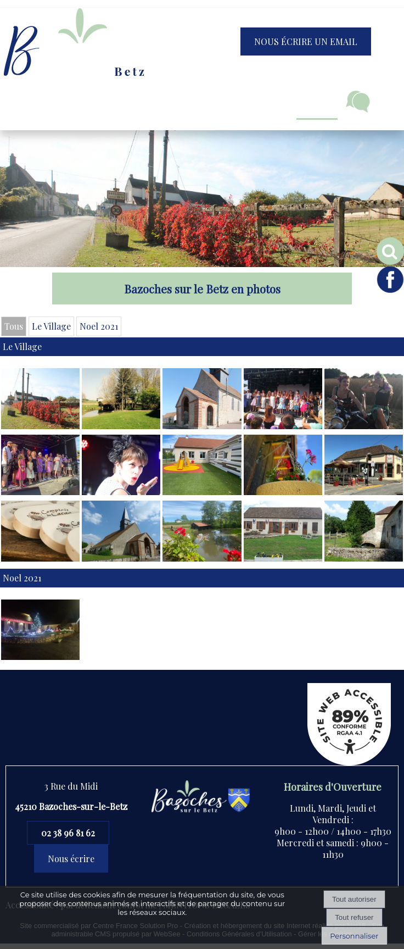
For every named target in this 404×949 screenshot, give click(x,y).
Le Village (51, 326)
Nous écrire (71, 858)
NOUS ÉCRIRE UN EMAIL (305, 41)
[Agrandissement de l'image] (40, 425)
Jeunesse (268, 101)
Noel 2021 (99, 326)
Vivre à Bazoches (196, 101)
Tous (13, 326)
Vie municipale (111, 101)
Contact (357, 101)
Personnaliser (354, 935)
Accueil (48, 101)
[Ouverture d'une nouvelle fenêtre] (40, 558)
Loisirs (317, 101)
